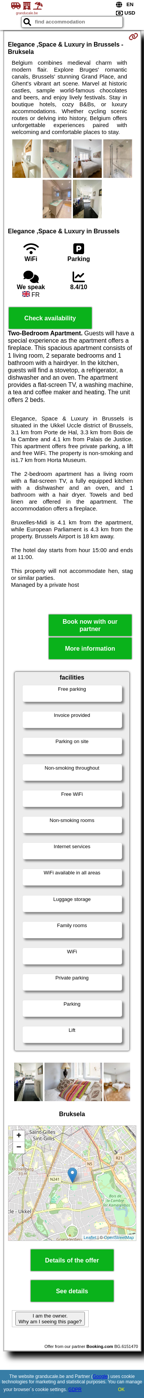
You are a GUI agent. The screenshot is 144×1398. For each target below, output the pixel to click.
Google (100, 1376)
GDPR (75, 1389)
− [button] (18, 1148)
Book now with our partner (90, 625)
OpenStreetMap (119, 1237)
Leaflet (90, 1237)
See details (72, 1291)
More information (90, 648)
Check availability (50, 318)
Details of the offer (72, 1260)
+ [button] (18, 1136)
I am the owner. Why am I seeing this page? (49, 1318)
